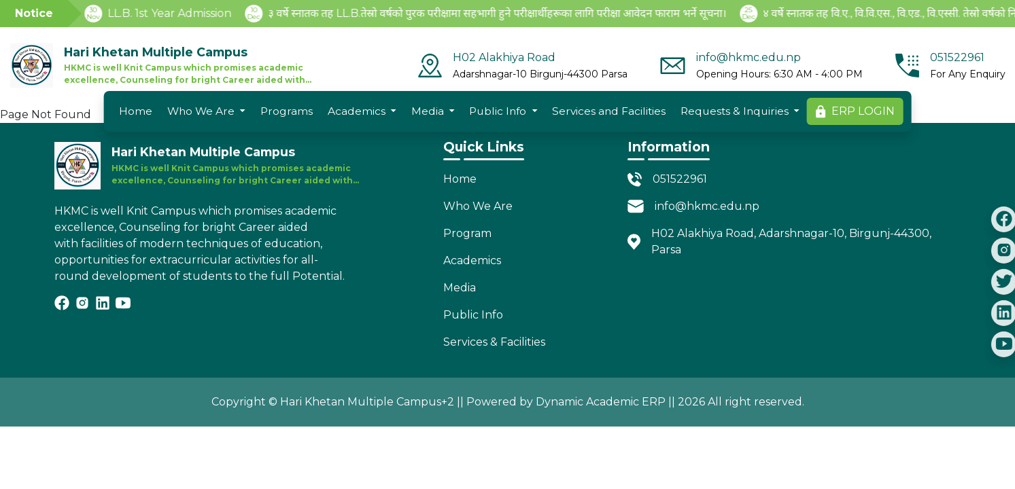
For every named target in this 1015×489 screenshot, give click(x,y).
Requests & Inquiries (735, 111)
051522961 (680, 179)
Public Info (497, 111)
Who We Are (201, 111)
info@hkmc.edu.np (707, 206)
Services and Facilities (609, 111)
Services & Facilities (494, 342)
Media (427, 111)
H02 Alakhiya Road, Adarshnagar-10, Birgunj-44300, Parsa (791, 241)
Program (467, 233)
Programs (286, 111)
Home (135, 111)
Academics (356, 111)
